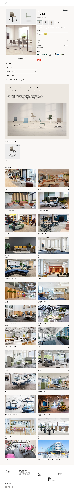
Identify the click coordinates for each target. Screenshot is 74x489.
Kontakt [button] (40, 34)
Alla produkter (40, 475)
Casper (39, 467)
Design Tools (49, 478)
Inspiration (49, 476)
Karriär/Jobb (59, 474)
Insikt (49, 477)
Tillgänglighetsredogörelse (61, 473)
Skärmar (39, 473)
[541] (45, 22)
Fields (41, 467)
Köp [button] (45, 34)
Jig (36, 467)
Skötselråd (49, 479)
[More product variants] (58, 22)
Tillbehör (39, 474)
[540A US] (51, 22)
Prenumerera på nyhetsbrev (51, 480)
